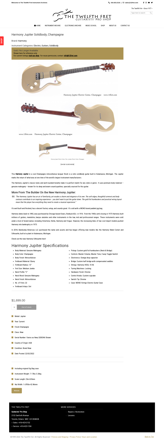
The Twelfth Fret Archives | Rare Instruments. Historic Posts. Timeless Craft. (82, 16)
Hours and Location (89, 437)
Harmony (22, 41)
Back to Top (149, 436)
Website (16, 391)
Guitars (45, 45)
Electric (37, 45)
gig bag (99, 208)
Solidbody (53, 45)
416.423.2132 (115, 3)
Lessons (71, 415)
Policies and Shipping (59, 437)
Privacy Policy (75, 437)
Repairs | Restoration (76, 412)
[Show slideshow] (67, 164)
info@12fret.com (70, 55)
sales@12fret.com (131, 3)
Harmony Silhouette (33, 239)
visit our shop (34, 55)
